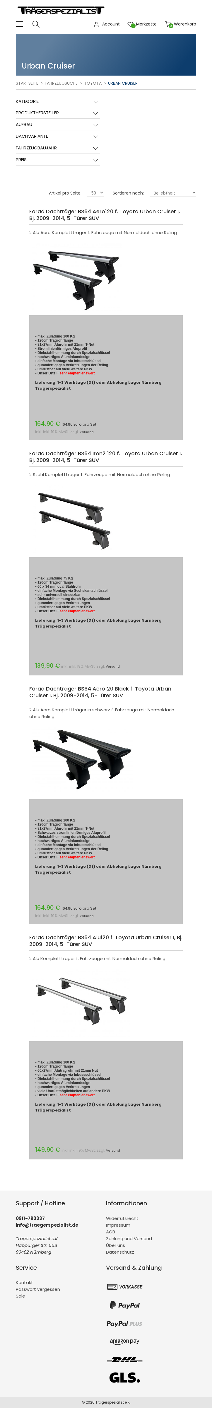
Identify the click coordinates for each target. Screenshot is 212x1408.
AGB (110, 1232)
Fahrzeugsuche (61, 83)
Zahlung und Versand (129, 1238)
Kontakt (24, 1282)
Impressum (118, 1225)
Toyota (93, 83)
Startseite (27, 83)
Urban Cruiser (123, 83)
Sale (20, 1296)
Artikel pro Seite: (65, 193)
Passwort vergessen (38, 1289)
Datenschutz (120, 1252)
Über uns (115, 1245)
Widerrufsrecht (122, 1218)
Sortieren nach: (128, 193)
